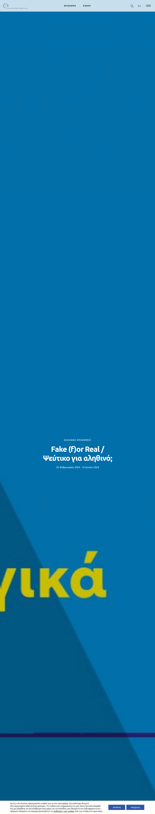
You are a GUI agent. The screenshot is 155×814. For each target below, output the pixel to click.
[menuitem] (139, 6)
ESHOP (87, 6)
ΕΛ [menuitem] (139, 5)
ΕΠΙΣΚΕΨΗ (70, 6)
